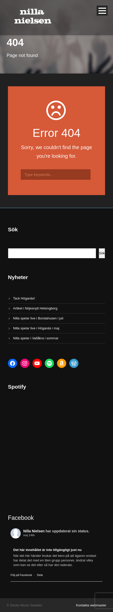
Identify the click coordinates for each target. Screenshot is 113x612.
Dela (40, 575)
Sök (102, 253)
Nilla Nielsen (33, 531)
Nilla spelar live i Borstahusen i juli (38, 318)
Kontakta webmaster (91, 605)
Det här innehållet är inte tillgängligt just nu (47, 550)
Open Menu (102, 11)
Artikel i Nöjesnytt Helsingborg (35, 308)
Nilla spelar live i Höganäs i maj (36, 328)
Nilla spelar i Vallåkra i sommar (35, 338)
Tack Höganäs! (24, 298)
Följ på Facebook (21, 575)
